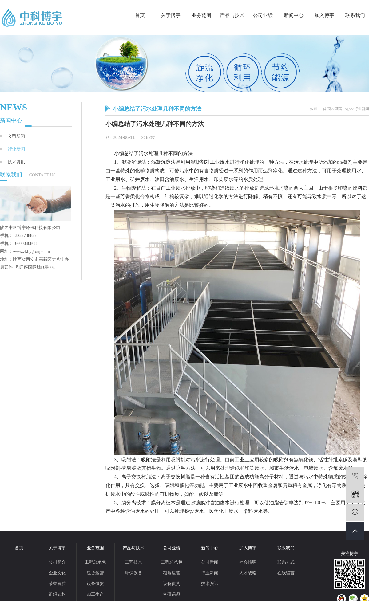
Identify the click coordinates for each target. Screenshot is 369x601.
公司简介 (57, 562)
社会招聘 (247, 562)
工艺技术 (133, 562)
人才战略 (247, 573)
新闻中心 (294, 15)
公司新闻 (16, 136)
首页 (140, 15)
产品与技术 (232, 15)
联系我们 (355, 15)
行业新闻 (16, 149)
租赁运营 (95, 573)
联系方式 (286, 562)
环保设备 (133, 573)
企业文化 (57, 573)
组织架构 (57, 594)
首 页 (327, 109)
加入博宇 (324, 15)
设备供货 (95, 583)
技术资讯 (16, 161)
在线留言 (286, 573)
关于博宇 (171, 15)
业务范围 (201, 15)
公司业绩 (263, 15)
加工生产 (95, 594)
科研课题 (171, 594)
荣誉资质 (57, 583)
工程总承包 (95, 562)
